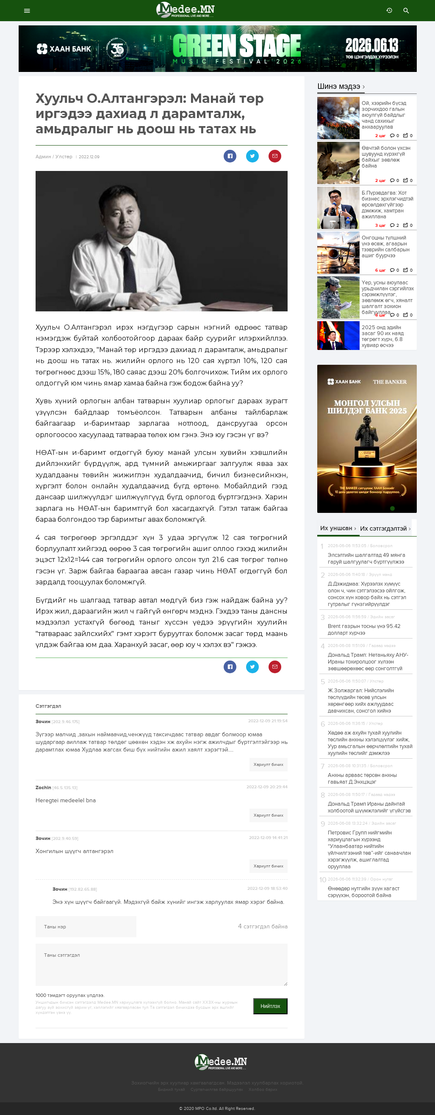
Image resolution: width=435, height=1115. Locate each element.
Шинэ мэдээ (339, 87)
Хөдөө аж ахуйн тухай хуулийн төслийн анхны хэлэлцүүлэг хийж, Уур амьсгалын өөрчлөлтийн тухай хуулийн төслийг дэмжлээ (370, 743)
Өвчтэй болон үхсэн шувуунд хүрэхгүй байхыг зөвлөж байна (386, 157)
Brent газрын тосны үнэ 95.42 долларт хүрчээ (364, 629)
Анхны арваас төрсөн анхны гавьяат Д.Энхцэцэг (362, 778)
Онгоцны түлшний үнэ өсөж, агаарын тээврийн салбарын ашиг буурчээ (386, 247)
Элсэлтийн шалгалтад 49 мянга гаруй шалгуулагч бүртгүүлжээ (366, 558)
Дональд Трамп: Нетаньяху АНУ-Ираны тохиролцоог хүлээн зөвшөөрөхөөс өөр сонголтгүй (368, 662)
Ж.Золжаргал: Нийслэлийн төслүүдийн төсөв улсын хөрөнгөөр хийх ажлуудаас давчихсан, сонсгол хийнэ (361, 700)
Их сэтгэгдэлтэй (383, 528)
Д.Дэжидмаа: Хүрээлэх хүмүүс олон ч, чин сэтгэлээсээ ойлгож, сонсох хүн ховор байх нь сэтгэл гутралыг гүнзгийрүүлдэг (367, 594)
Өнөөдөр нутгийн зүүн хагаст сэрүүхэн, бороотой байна (363, 892)
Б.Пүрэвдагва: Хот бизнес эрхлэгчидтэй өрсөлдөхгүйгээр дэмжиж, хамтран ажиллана (387, 205)
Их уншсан (336, 528)
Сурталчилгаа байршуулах (217, 1089)
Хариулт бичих (268, 764)
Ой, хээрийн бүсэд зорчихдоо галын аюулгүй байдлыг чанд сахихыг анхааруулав (384, 115)
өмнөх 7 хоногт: (387, 10)
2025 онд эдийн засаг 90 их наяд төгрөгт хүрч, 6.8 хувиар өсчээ (383, 336)
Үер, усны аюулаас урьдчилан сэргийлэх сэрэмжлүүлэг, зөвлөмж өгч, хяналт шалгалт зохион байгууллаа (388, 297)
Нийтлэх (270, 1006)
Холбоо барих (263, 1089)
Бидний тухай (171, 1089)
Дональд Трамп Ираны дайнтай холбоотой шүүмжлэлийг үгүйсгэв (369, 807)
